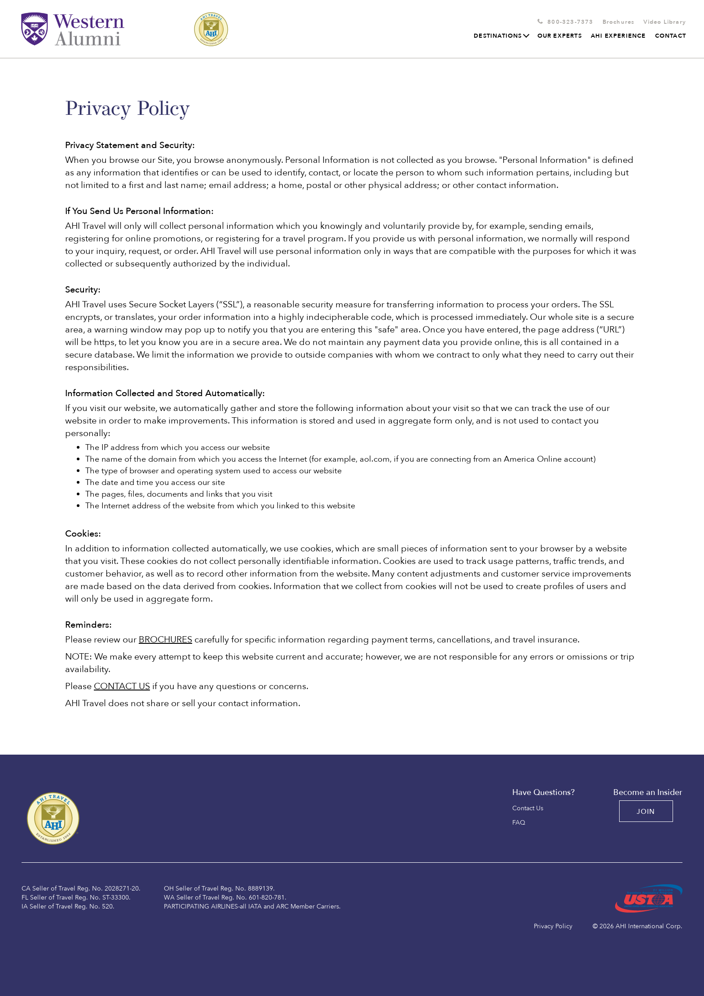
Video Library (664, 22)
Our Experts (559, 36)
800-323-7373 (570, 22)
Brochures (619, 22)
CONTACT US (122, 686)
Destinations (501, 36)
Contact (670, 36)
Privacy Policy (553, 926)
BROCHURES (165, 639)
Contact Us (527, 808)
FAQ (518, 822)
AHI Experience (618, 36)
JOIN (646, 811)
